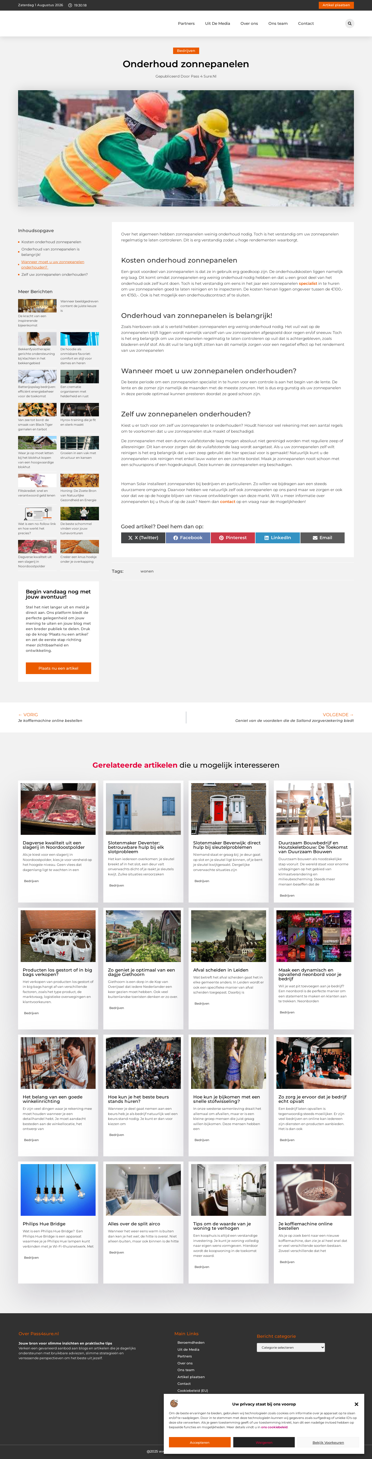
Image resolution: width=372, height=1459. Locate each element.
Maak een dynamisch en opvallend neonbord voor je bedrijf (309, 974)
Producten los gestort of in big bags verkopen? (57, 972)
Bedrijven (186, 50)
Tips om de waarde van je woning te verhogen (222, 1226)
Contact (306, 23)
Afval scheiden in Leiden (221, 970)
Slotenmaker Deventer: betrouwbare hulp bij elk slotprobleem (136, 847)
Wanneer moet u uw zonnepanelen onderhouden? (52, 264)
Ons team (278, 23)
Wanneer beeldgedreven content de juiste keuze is (79, 305)
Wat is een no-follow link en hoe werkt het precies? (37, 528)
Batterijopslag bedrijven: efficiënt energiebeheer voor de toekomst (37, 391)
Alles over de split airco (134, 1223)
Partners (186, 23)
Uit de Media (188, 1349)
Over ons (249, 23)
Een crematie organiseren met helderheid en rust (74, 391)
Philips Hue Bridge (44, 1223)
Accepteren (200, 1442)
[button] (356, 1404)
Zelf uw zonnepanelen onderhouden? (54, 274)
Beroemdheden (191, 1343)
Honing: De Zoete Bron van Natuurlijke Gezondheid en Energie (78, 495)
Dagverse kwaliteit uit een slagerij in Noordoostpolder (35, 561)
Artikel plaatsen (191, 1377)
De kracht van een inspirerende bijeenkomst (32, 320)
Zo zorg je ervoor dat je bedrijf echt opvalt (312, 1099)
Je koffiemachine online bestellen (305, 1226)
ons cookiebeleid (274, 1427)
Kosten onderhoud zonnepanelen (51, 242)
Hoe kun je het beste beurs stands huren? (138, 1099)
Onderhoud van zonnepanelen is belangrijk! (50, 252)
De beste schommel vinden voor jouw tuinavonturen (76, 528)
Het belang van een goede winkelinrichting (52, 1099)
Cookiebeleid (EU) (192, 1391)
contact (227, 501)
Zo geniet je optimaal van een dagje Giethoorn (141, 972)
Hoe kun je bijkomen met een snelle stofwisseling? (226, 1099)
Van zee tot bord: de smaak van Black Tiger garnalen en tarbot (35, 424)
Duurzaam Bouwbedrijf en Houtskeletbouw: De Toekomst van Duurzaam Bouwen (313, 847)
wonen (147, 571)
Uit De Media (217, 23)
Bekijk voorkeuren (328, 1442)
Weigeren (264, 1442)
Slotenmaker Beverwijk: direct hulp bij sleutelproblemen (227, 845)
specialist (308, 283)
